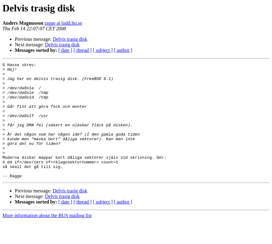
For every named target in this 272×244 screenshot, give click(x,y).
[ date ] (65, 50)
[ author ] (123, 50)
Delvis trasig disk (70, 39)
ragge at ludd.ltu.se (63, 23)
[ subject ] (103, 50)
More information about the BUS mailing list (47, 238)
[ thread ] (82, 50)
